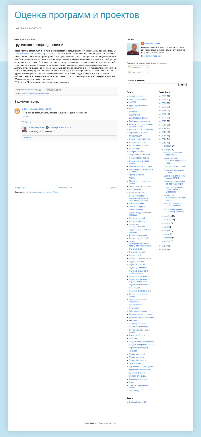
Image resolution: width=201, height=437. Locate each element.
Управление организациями (141, 366)
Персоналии (134, 288)
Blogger (112, 423)
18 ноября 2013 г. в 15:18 (60, 128)
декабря (168, 146)
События (133, 338)
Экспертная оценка (137, 376)
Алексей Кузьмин (37, 128)
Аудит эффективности (138, 105)
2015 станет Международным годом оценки (175, 198)
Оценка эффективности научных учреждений (139, 280)
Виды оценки (134, 115)
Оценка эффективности (139, 276)
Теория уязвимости (137, 360)
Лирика (132, 178)
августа (167, 223)
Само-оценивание (137, 324)
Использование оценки (139, 158)
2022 (164, 110)
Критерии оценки (136, 175)
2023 (164, 107)
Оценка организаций (138, 235)
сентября (168, 220)
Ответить (26, 117)
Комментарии (135, 72)
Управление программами (140, 370)
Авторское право (136, 96)
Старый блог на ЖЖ (137, 402)
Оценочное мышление (138, 285)
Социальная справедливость (141, 341)
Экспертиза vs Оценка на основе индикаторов (174, 183)
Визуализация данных (138, 118)
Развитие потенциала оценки (141, 317)
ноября (167, 150)
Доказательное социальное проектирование (141, 125)
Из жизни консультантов (139, 139)
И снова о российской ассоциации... (173, 154)
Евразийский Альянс (138, 133)
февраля (168, 238)
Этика (131, 382)
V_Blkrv (25, 109)
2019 (164, 121)
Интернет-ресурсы (137, 152)
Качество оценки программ (140, 166)
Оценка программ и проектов (76, 15)
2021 (164, 114)
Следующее (20, 188)
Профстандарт (135, 305)
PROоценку (134, 391)
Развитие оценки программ (140, 314)
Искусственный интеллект (140, 155)
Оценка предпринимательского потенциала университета (140, 243)
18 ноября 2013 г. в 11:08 (40, 109)
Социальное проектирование (141, 345)
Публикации (134, 308)
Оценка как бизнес (137, 221)
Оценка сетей (135, 255)
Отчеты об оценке (136, 206)
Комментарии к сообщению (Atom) (44, 192)
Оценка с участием (137, 252)
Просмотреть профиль (151, 56)
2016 (164, 132)
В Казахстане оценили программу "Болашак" (174, 210)
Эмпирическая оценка (138, 379)
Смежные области (137, 335)
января (167, 241)
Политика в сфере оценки (140, 291)
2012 (164, 246)
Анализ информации (138, 99)
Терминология (135, 363)
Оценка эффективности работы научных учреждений (174, 190)
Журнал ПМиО (135, 136)
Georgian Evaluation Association (29, 53)
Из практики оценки (137, 142)
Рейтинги (133, 320)
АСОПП (132, 102)
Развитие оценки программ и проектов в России (174, 160)
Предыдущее (111, 188)
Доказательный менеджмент (141, 130)
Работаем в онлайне (138, 311)
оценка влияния (136, 210)
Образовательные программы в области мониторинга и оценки (138, 198)
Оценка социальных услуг (140, 258)
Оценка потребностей (138, 238)
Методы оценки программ (140, 186)
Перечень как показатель (174, 166)
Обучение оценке (136, 203)
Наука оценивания (137, 193)
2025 (164, 100)
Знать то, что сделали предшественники (173, 205)
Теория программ (136, 357)
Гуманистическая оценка (139, 121)
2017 (164, 128)
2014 (164, 139)
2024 (164, 103)
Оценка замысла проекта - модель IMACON (175, 177)
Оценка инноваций (137, 218)
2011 (164, 249)
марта (167, 234)
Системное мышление (138, 327)
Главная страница (65, 188)
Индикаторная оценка (138, 145)
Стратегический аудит (138, 348)
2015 (164, 136)
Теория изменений (137, 354)
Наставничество (136, 190)
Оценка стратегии (136, 261)
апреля (167, 230)
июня (166, 227)
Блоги (131, 108)
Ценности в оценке (137, 373)
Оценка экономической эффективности (139, 272)
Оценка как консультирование (137, 225)
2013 (164, 143)
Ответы (28, 122)
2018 (164, 125)
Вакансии (133, 112)
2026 (164, 96)
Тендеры (133, 351)
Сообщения (135, 67)
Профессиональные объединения (35, 93)
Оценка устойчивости (138, 268)
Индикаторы (134, 148)
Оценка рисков (135, 249)
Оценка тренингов (137, 265)
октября (167, 216)
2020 (164, 118)
